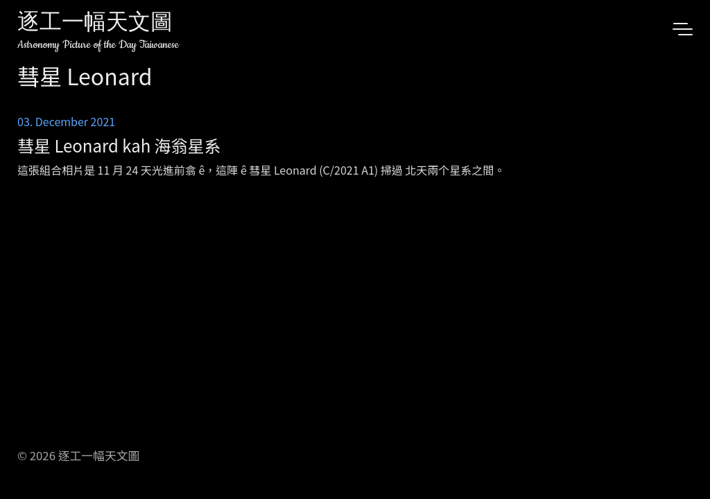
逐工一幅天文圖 (95, 24)
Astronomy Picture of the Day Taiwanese (98, 44)
